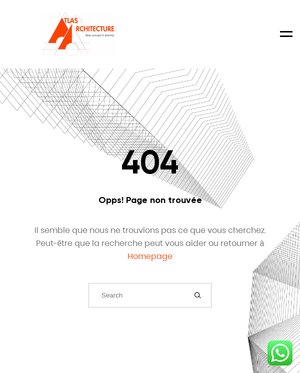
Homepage (150, 256)
